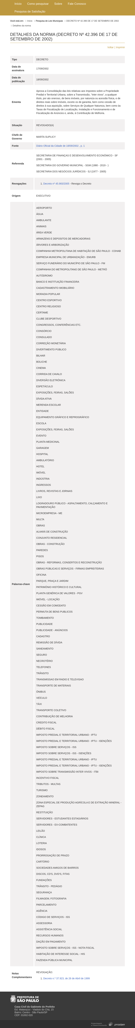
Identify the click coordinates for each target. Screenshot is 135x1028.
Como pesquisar (38, 3)
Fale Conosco (77, 3)
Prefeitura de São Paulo (24, 997)
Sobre (58, 3)
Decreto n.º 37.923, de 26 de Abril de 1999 (66, 978)
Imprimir (120, 47)
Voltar (110, 47)
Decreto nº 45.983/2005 (56, 183)
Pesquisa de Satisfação (30, 11)
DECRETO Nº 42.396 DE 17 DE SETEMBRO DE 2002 (92, 21)
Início (18, 3)
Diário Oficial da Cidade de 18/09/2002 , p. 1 (60, 145)
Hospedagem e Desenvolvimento (108, 1024)
